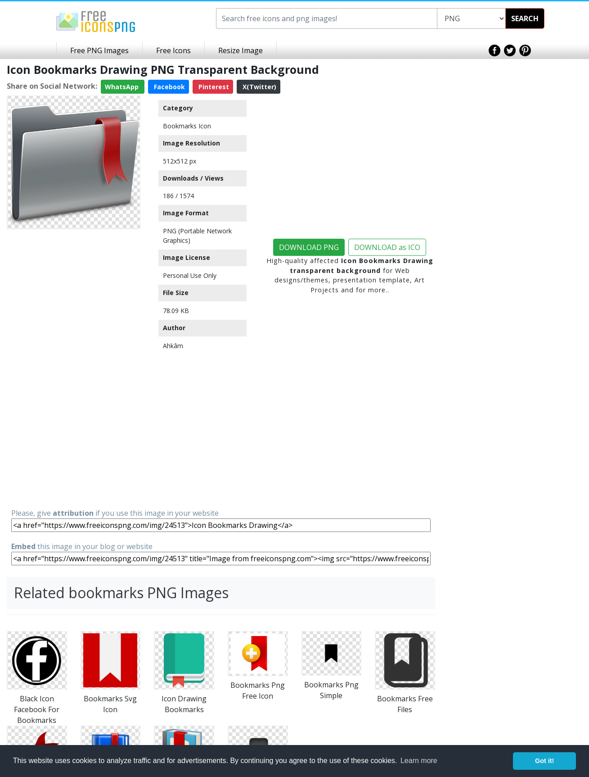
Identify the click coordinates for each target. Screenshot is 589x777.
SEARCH (525, 18)
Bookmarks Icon (187, 126)
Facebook (168, 86)
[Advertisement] (73, 368)
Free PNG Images (99, 50)
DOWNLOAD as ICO (387, 247)
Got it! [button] (544, 760)
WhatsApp (122, 86)
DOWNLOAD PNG (309, 247)
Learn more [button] (418, 760)
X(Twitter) (258, 86)
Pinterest (213, 86)
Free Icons (173, 50)
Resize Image (240, 50)
